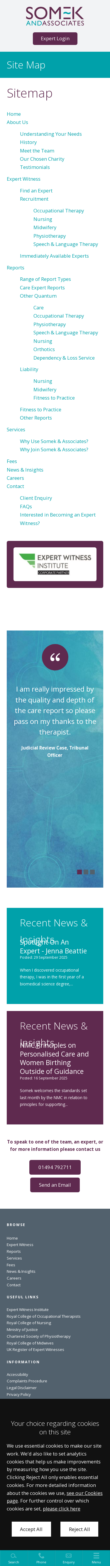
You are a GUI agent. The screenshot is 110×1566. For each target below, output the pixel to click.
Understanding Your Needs (51, 133)
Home (14, 113)
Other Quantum (38, 295)
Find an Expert (36, 190)
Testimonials (35, 167)
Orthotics (44, 349)
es (51, 1343)
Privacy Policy (19, 1394)
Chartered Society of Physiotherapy (39, 1336)
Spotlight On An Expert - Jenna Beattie (53, 946)
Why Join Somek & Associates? (54, 449)
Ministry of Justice (22, 1329)
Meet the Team (37, 150)
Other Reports (36, 417)
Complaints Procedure (27, 1381)
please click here (61, 1508)
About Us (17, 122)
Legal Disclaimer (22, 1387)
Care (38, 307)
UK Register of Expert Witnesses (35, 1349)
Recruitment (34, 198)
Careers (15, 478)
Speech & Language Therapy (65, 244)
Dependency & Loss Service (64, 357)
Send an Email (55, 1184)
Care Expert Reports (42, 287)
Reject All (79, 1529)
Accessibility (17, 1374)
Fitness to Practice (54, 397)
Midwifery (44, 227)
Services (16, 429)
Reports (15, 267)
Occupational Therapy (58, 210)
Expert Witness (23, 178)
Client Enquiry (36, 497)
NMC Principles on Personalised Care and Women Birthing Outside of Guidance (54, 1058)
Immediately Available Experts (54, 255)
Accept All (31, 1529)
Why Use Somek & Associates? (54, 441)
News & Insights (25, 469)
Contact (15, 486)
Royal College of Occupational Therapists (44, 1316)
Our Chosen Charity (42, 158)
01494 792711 (55, 1167)
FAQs (26, 506)
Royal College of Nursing (29, 1322)
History (28, 142)
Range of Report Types (45, 279)
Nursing (42, 219)
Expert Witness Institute (28, 1309)
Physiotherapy (49, 235)
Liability (29, 369)
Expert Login (55, 38)
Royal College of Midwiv (28, 1343)
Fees (12, 461)
